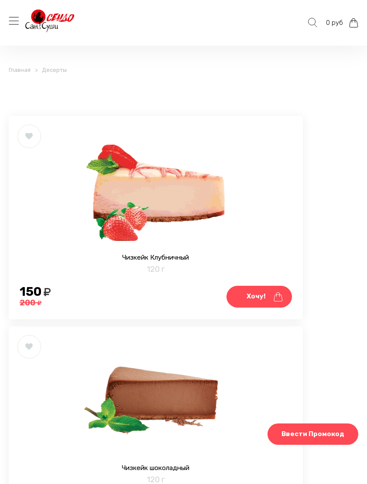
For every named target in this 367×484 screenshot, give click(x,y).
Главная (20, 70)
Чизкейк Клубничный (96, 286)
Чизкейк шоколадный (271, 286)
